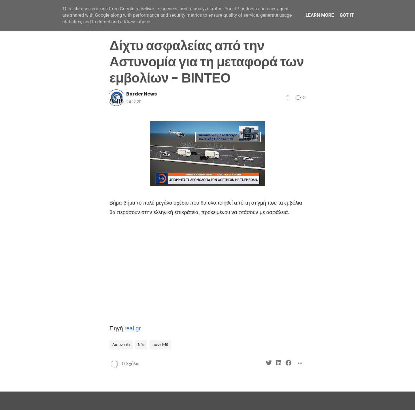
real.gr (132, 328)
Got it (346, 15)
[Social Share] (288, 97)
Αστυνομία (121, 344)
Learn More (319, 15)
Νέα (141, 344)
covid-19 (160, 344)
